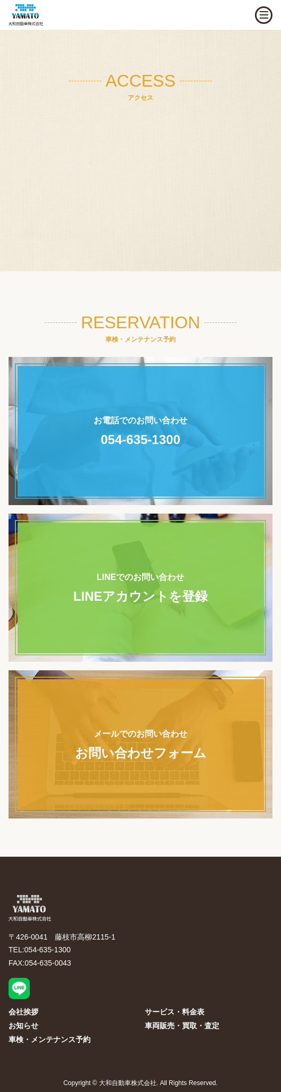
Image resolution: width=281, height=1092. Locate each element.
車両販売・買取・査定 (182, 1025)
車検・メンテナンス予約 (49, 1039)
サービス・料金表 (174, 1012)
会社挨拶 (23, 1012)
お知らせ (23, 1025)
